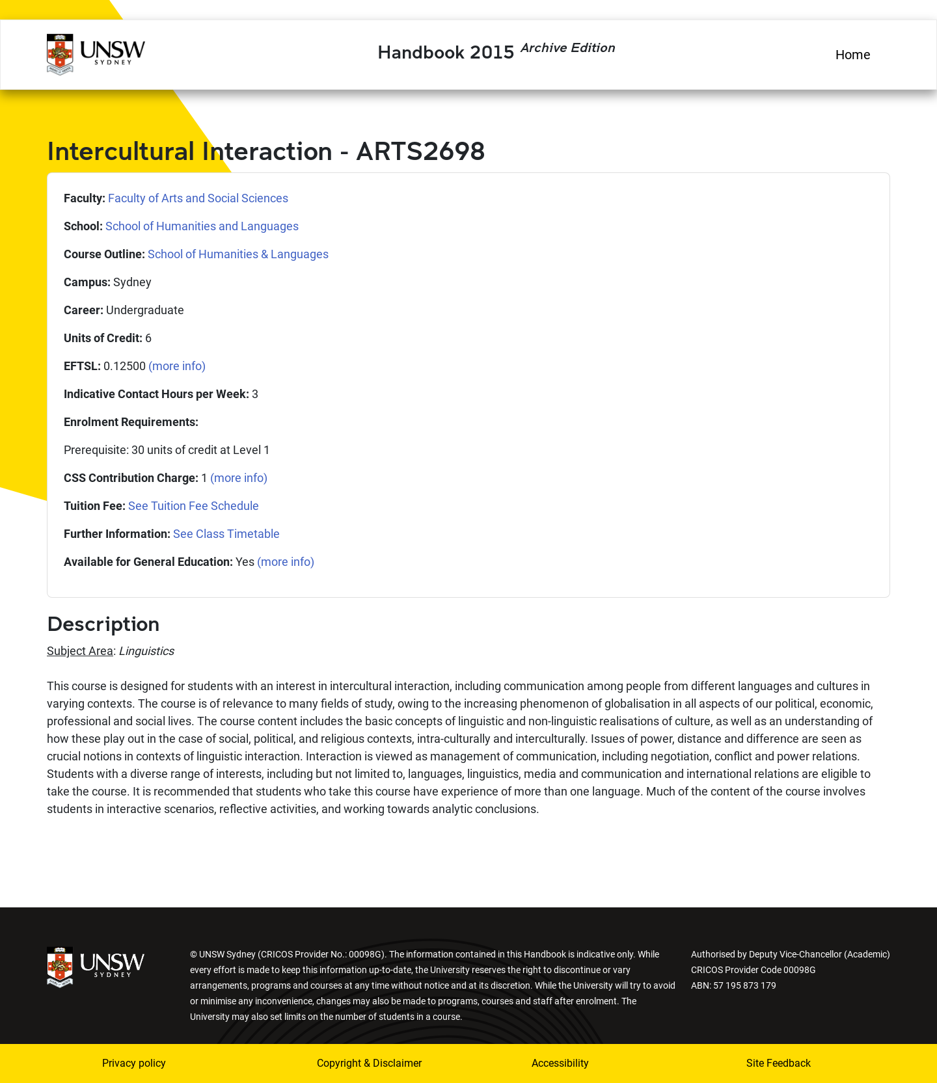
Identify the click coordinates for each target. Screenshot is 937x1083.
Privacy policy (134, 1063)
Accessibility (560, 1063)
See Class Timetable (226, 534)
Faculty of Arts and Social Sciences (198, 198)
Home (853, 54)
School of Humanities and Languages (202, 226)
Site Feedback (778, 1063)
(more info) (177, 366)
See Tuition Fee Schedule (193, 506)
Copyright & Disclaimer (369, 1063)
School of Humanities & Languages (238, 254)
